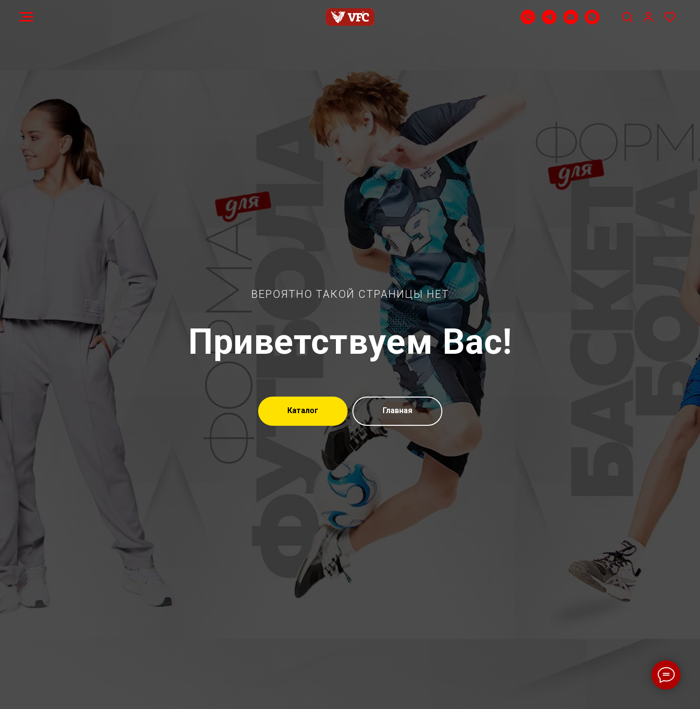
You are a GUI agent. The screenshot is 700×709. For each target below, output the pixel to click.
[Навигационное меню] (26, 17)
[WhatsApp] (592, 22)
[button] (627, 16)
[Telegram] (549, 22)
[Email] (570, 22)
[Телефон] (528, 22)
